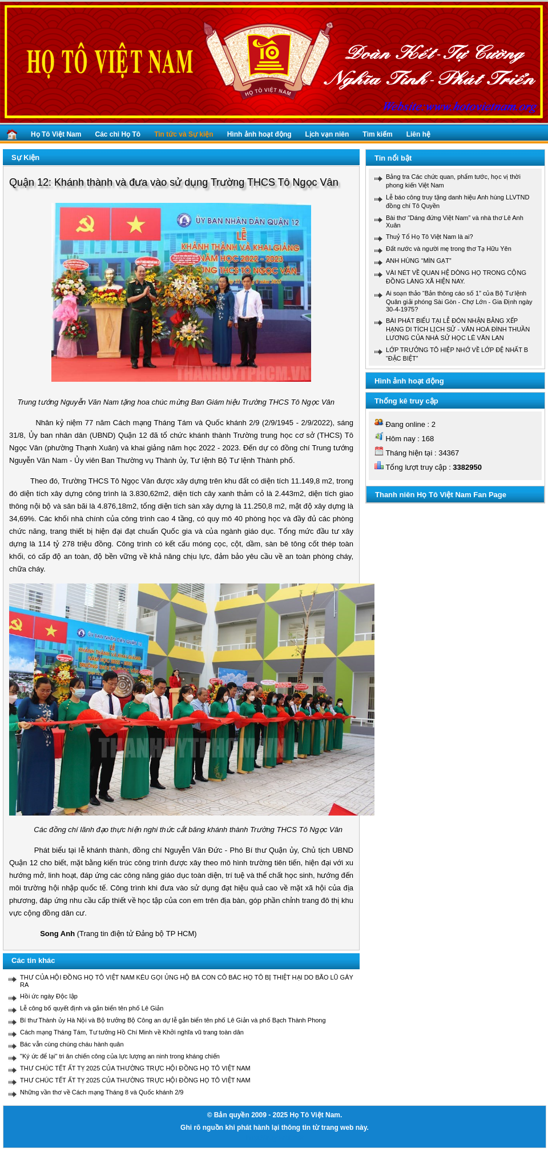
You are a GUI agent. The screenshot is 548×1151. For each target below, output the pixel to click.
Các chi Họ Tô (117, 134)
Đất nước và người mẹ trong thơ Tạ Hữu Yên (448, 248)
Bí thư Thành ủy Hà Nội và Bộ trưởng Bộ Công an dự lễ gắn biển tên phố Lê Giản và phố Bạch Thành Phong (173, 1020)
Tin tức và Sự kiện (183, 134)
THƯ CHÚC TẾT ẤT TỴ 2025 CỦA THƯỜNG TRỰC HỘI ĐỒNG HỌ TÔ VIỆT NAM (135, 1068)
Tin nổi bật (393, 158)
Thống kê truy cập (406, 401)
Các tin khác (33, 960)
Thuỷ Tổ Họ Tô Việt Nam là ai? (429, 236)
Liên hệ (418, 134)
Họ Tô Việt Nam (56, 134)
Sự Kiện (25, 157)
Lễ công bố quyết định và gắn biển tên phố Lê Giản (91, 1008)
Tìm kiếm (377, 134)
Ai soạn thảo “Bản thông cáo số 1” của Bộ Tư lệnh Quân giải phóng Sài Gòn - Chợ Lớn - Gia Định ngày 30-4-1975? (459, 301)
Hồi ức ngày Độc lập (49, 996)
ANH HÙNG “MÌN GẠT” (419, 260)
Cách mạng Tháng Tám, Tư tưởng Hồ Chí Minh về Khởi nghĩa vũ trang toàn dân (132, 1032)
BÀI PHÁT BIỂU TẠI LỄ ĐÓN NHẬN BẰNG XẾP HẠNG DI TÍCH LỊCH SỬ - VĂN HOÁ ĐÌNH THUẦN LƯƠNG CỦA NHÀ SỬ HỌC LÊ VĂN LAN (458, 329)
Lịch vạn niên (327, 134)
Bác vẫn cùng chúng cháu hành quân (72, 1044)
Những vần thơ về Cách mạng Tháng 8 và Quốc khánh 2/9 (101, 1092)
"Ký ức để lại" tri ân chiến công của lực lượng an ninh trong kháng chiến (120, 1056)
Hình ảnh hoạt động (259, 134)
